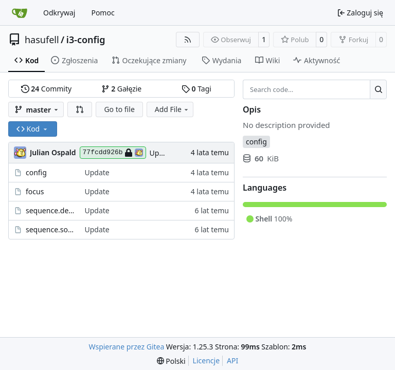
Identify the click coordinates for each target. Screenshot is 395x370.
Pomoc (102, 12)
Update (162, 153)
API (232, 360)
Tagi (196, 89)
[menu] (171, 361)
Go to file (119, 109)
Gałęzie (121, 89)
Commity (46, 89)
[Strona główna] (19, 13)
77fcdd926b (113, 152)
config (36, 172)
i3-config (85, 39)
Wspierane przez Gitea (127, 346)
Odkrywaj (59, 12)
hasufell (42, 39)
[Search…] (378, 89)
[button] (79, 109)
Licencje (206, 360)
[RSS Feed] (188, 39)
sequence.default (50, 210)
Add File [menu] (172, 109)
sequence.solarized (50, 229)
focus (35, 191)
